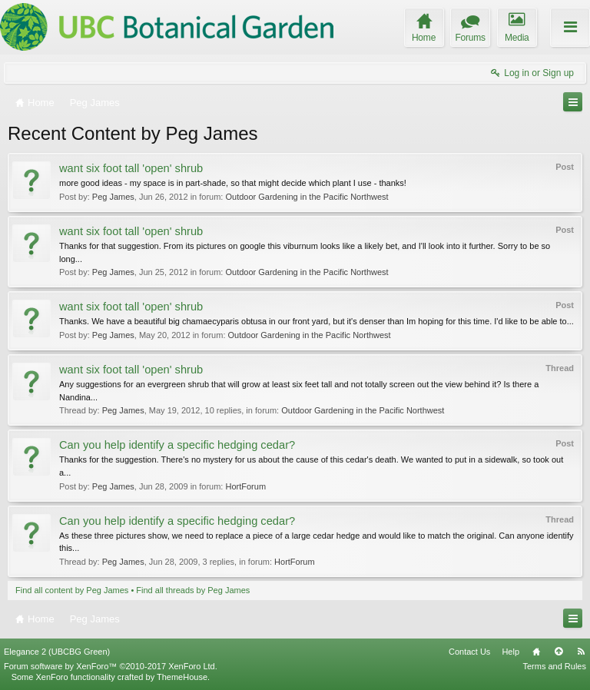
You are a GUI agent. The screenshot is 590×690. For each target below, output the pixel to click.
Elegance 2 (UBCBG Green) (57, 651)
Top (558, 651)
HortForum (245, 486)
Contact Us (469, 651)
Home (536, 651)
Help (510, 651)
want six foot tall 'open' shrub (131, 168)
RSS (580, 651)
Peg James (113, 196)
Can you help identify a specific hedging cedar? (177, 445)
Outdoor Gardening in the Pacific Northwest (306, 196)
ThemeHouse (182, 677)
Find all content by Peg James (71, 590)
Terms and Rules (554, 666)
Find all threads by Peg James (193, 590)
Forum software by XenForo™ (110, 666)
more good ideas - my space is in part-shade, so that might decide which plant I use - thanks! (232, 182)
